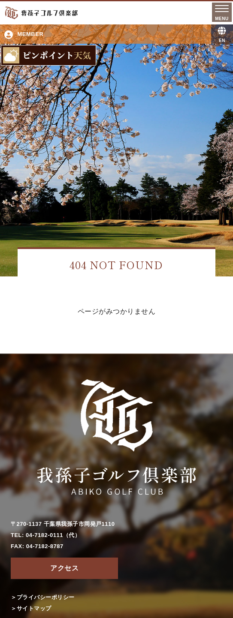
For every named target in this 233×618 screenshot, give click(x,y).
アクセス (64, 568)
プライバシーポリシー (46, 597)
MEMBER (23, 34)
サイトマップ (34, 608)
